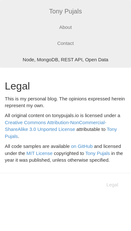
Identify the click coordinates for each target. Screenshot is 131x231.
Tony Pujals (65, 11)
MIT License (40, 153)
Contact (65, 43)
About (65, 27)
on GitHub (82, 146)
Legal (112, 184)
